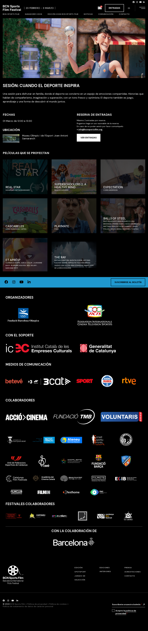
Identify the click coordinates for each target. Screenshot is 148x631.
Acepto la (125, 612)
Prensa (128, 568)
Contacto (129, 576)
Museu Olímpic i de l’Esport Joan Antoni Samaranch (45, 137)
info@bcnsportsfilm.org (90, 129)
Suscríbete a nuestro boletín (127, 604)
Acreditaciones (132, 572)
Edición (78, 568)
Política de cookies (58, 604)
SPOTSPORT (80, 572)
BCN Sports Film (17, 604)
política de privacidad (125, 612)
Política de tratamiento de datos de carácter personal (28, 606)
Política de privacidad (37, 604)
